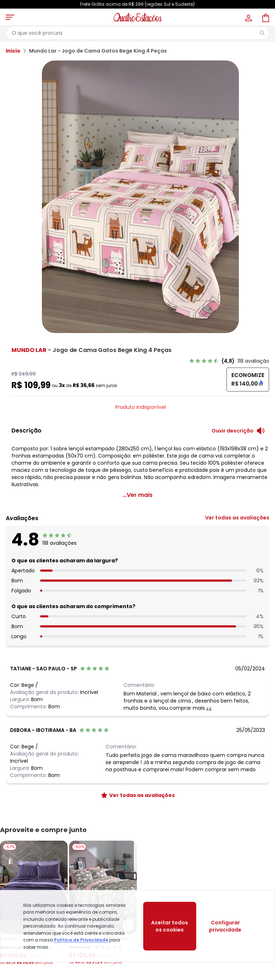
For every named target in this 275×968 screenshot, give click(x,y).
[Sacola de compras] (265, 17)
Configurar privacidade (225, 926)
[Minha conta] (247, 17)
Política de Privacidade (81, 940)
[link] (229, 361)
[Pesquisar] (262, 33)
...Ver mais (137, 495)
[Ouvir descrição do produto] (238, 430)
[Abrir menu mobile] (10, 17)
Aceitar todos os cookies (169, 926)
